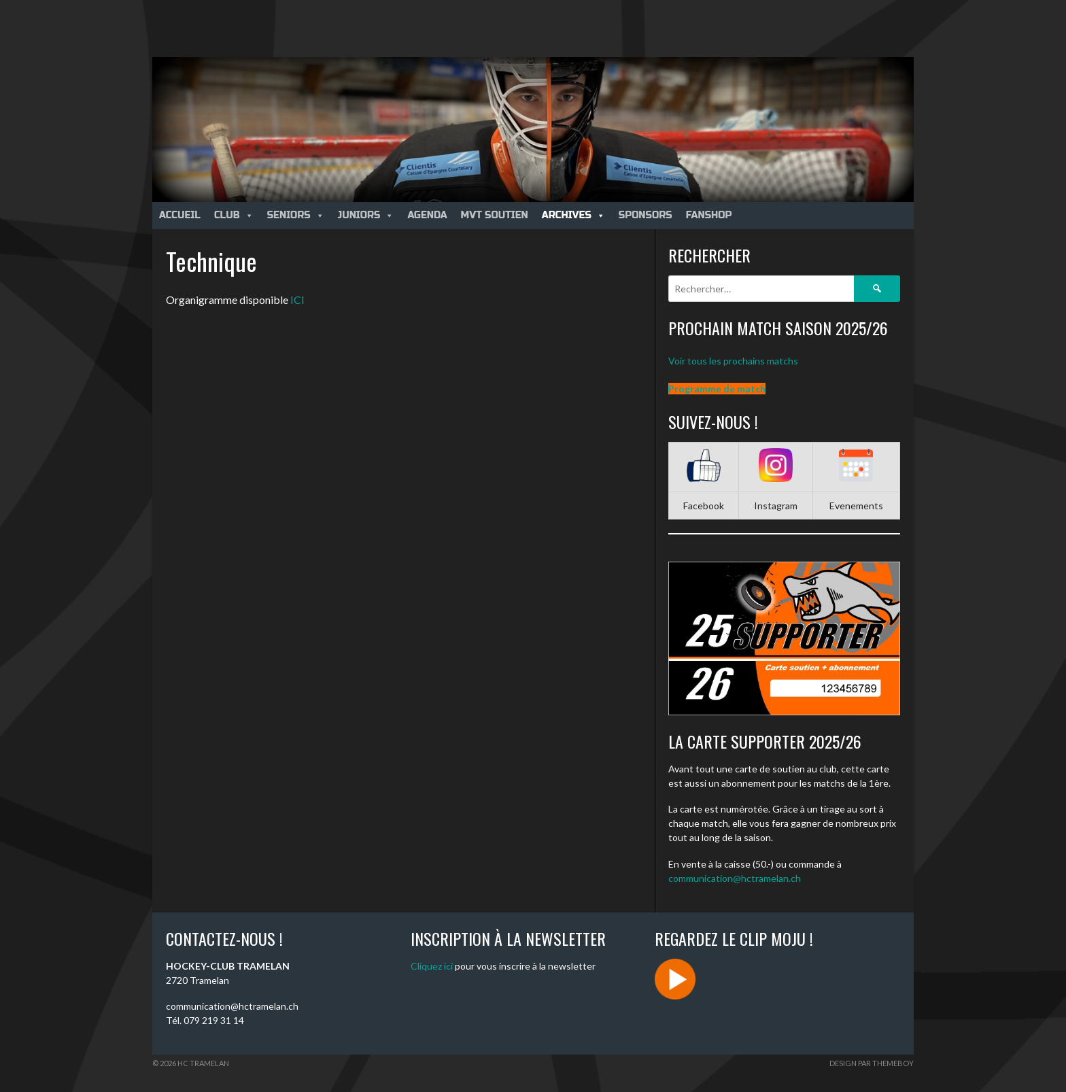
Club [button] (234, 215)
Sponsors (645, 215)
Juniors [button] (366, 215)
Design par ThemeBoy (871, 1063)
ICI (297, 299)
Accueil (180, 215)
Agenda (427, 215)
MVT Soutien (494, 215)
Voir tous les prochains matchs (733, 360)
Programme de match (717, 388)
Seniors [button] (295, 215)
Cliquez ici (432, 966)
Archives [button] (573, 215)
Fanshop (709, 215)
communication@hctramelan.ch (734, 878)
